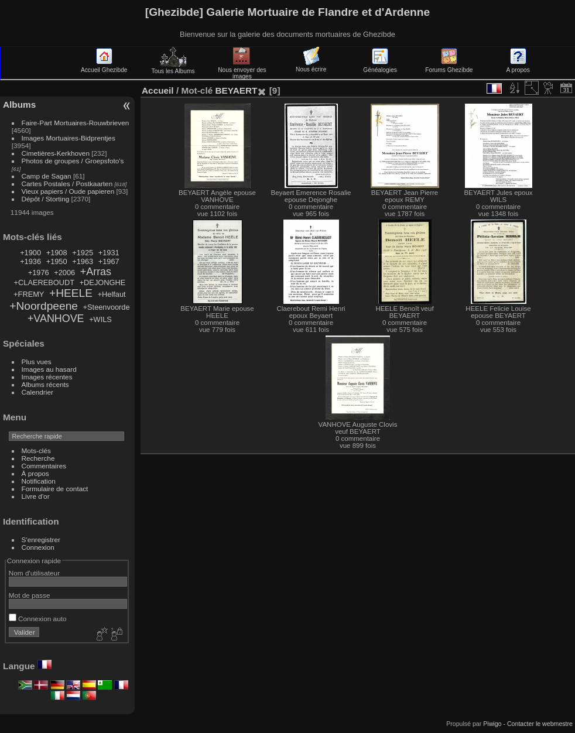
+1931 (108, 252)
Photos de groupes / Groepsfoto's (73, 161)
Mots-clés (36, 450)
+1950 (56, 261)
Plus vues (37, 361)
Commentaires (44, 466)
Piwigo (492, 723)
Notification (39, 481)
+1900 (30, 252)
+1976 (38, 272)
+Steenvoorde (106, 307)
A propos (518, 66)
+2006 (64, 272)
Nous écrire (311, 66)
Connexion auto (38, 618)
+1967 (108, 261)
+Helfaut (112, 294)
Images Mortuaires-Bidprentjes (68, 138)
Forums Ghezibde (449, 66)
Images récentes (47, 377)
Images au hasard (49, 369)
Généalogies (379, 66)
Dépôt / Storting (46, 199)
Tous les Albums (173, 67)
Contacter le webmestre (540, 723)
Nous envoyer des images (242, 70)
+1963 (82, 261)
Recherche (38, 458)
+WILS (100, 319)
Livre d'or (36, 496)
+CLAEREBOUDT (44, 282)
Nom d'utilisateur (34, 573)
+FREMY (28, 294)
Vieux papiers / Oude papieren (68, 191)
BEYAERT (236, 90)
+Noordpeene (43, 306)
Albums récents (45, 384)
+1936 (30, 261)
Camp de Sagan (46, 176)
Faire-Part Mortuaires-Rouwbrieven (75, 122)
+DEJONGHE (103, 282)
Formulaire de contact (55, 488)
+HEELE (71, 293)
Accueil (158, 90)
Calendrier (37, 392)
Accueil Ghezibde (104, 66)
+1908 (56, 252)
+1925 (82, 252)
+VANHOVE (56, 318)
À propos (35, 473)
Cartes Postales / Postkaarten (67, 183)
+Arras (95, 272)
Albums (19, 104)
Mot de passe (29, 595)
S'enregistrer (41, 539)
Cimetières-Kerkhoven (56, 153)
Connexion (38, 547)
